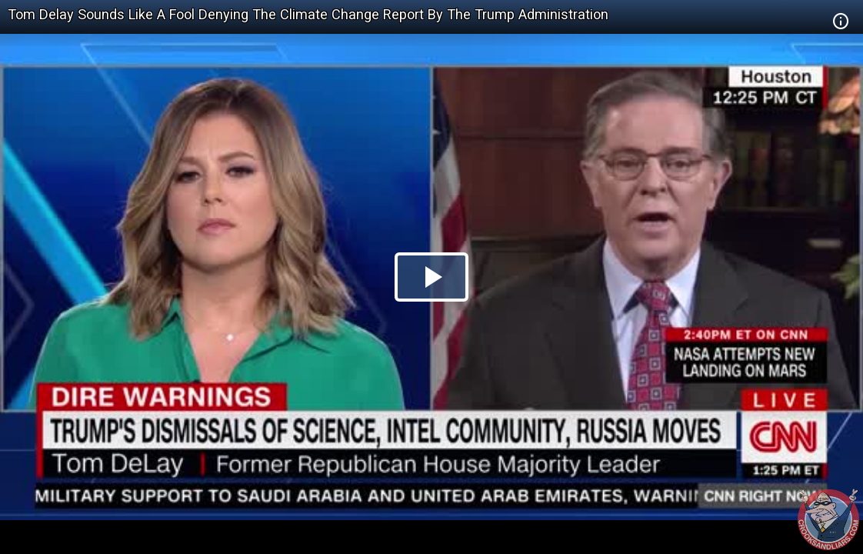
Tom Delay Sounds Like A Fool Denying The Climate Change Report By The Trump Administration (308, 14)
